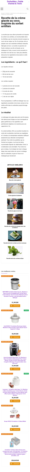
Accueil (3, 13)
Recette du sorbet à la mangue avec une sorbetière (14, 227)
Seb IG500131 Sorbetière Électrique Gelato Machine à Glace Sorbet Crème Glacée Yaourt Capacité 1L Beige (15, 327)
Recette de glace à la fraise (15, 211)
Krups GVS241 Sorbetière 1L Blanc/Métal (15, 421)
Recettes (8, 13)
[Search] (27, 9)
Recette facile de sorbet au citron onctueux (15, 243)
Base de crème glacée (15, 180)
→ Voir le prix (16, 305)
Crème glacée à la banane (15, 195)
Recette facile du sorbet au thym (15, 258)
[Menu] (2, 9)
